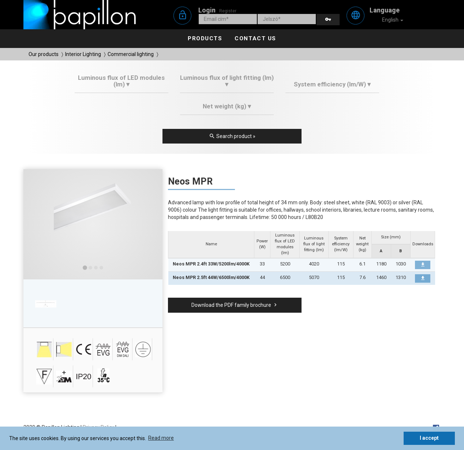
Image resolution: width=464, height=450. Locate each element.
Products (205, 38)
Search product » (232, 136)
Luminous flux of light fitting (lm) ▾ (227, 81)
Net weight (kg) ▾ (227, 106)
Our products (44, 54)
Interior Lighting (83, 54)
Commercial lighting (131, 54)
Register (227, 11)
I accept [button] (429, 438)
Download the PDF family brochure (234, 305)
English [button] (387, 20)
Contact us (255, 38)
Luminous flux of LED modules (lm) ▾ (121, 81)
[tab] (122, 83)
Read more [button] (161, 438)
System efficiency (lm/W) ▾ (332, 84)
